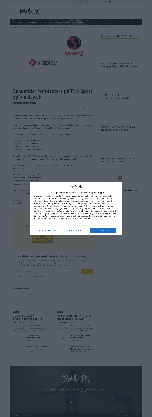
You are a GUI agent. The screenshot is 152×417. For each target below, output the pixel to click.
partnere (46, 196)
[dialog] (76, 208)
